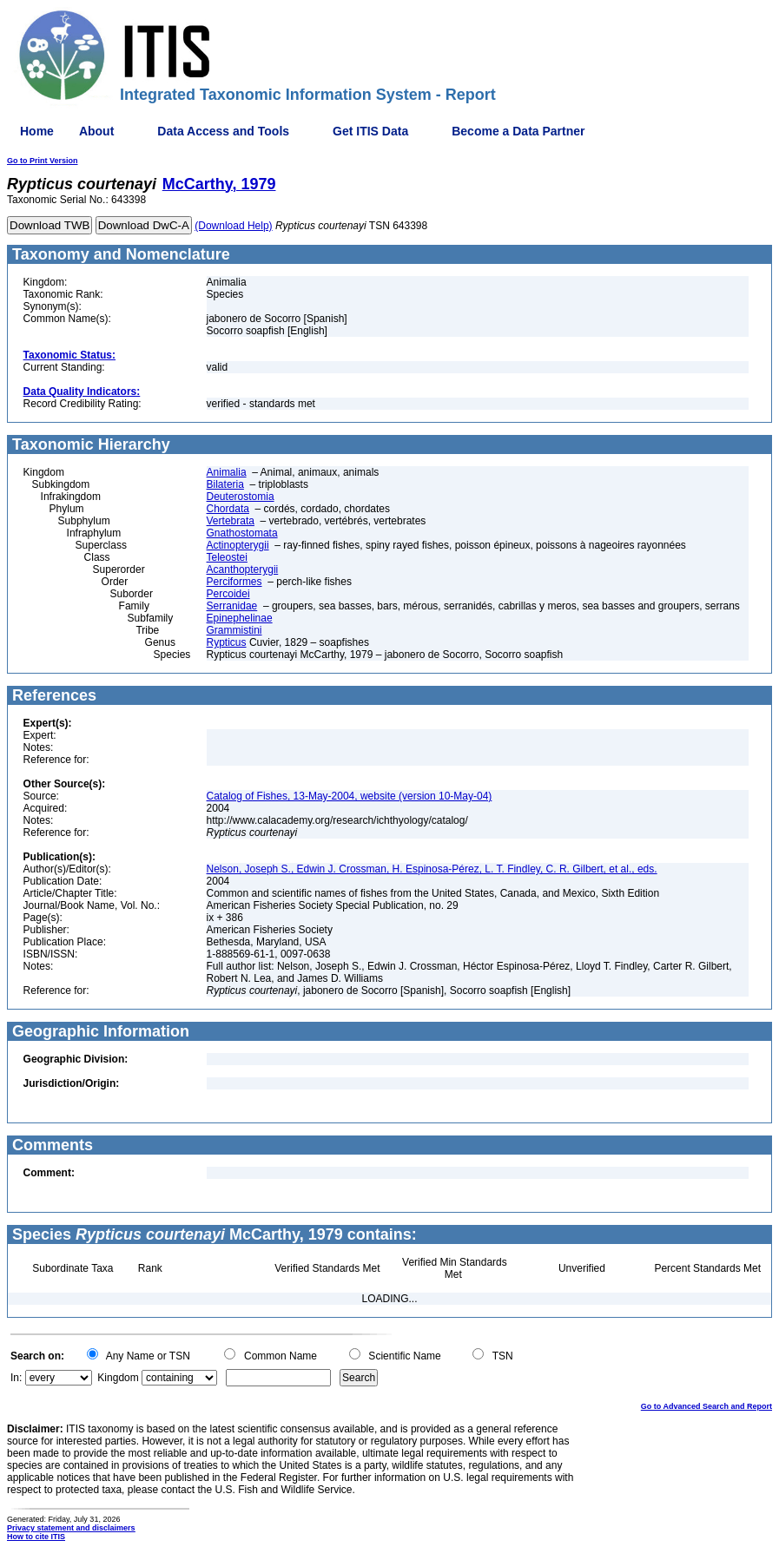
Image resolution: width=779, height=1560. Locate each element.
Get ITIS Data (370, 131)
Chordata (228, 509)
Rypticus (227, 642)
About (96, 131)
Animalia (227, 472)
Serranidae (232, 606)
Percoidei (228, 594)
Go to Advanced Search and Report (706, 1406)
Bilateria (225, 484)
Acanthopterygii (243, 569)
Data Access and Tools (223, 131)
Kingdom (117, 1378)
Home (37, 131)
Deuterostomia (240, 496)
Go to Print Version (42, 160)
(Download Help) (233, 226)
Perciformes (234, 582)
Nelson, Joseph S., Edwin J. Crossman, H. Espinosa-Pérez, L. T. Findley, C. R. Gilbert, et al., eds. (432, 869)
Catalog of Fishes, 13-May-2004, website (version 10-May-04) (349, 796)
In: (16, 1378)
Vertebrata (230, 521)
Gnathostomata (242, 533)
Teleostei (227, 557)
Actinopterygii (238, 545)
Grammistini (234, 630)
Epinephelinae (240, 618)
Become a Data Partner (518, 131)
